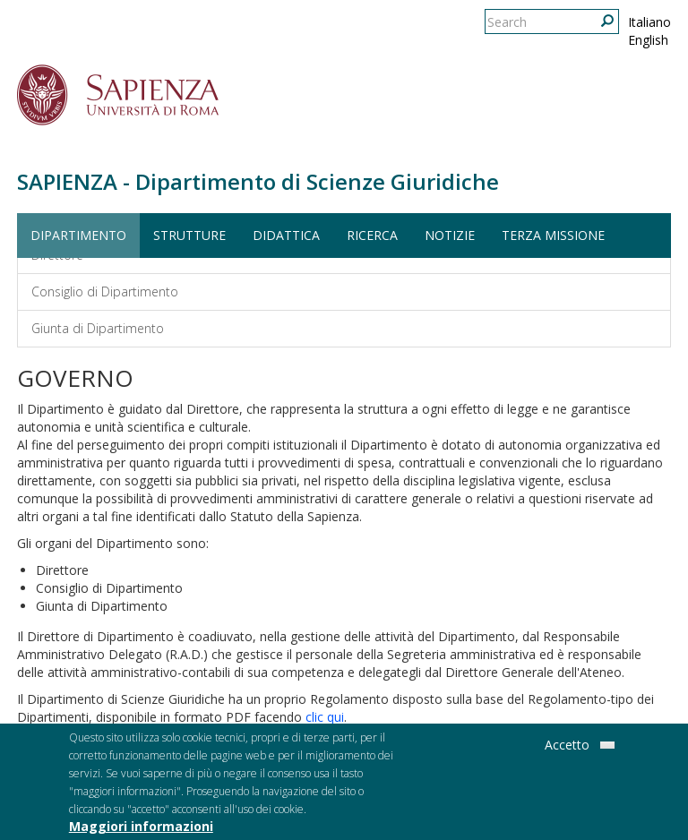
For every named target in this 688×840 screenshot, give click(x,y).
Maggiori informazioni (141, 828)
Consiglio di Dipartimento (104, 291)
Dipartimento (78, 235)
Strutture (189, 235)
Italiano (649, 21)
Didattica (286, 235)
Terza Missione (553, 235)
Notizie (450, 235)
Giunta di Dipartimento (97, 328)
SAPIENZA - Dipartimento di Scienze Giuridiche (258, 181)
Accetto (567, 747)
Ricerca (372, 235)
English (648, 39)
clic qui (324, 716)
